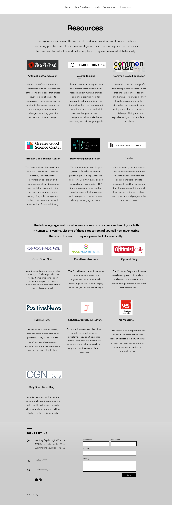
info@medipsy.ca (42, 470)
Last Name (115, 439)
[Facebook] (36, 479)
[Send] (129, 475)
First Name (87, 439)
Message (86, 459)
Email (85, 449)
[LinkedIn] (40, 479)
